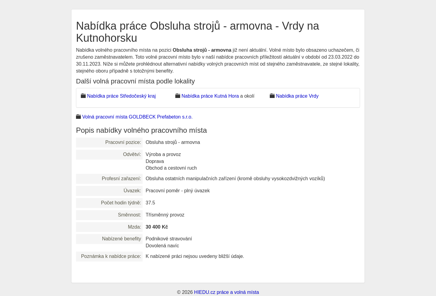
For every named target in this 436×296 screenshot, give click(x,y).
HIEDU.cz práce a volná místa (226, 292)
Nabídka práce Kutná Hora (210, 96)
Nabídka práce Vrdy (297, 96)
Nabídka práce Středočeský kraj (121, 96)
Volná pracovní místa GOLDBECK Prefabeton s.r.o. (137, 116)
